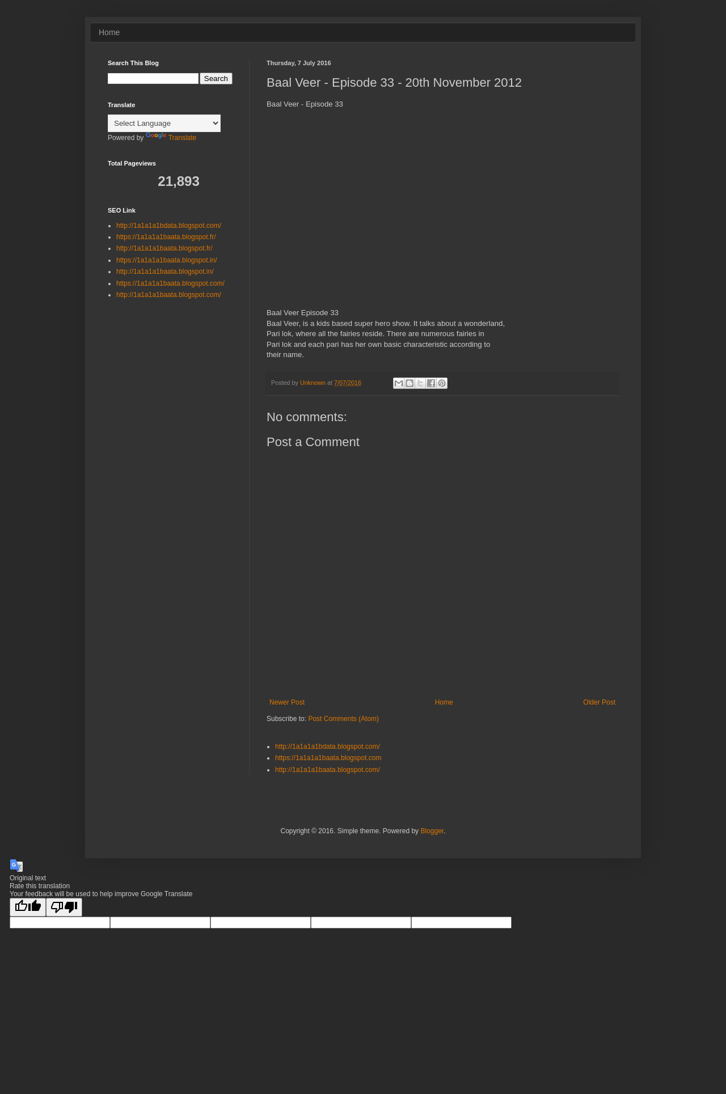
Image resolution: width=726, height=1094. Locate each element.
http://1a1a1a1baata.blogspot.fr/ (164, 248)
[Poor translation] (64, 907)
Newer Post (287, 702)
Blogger (432, 831)
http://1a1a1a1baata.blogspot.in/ (164, 271)
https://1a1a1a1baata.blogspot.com (328, 758)
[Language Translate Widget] (164, 123)
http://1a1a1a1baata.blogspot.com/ (327, 770)
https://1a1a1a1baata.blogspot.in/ (166, 260)
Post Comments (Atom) (343, 719)
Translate (171, 138)
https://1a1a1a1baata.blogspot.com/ (170, 283)
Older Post (599, 702)
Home (109, 32)
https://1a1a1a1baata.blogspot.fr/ (166, 237)
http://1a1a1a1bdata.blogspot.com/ (327, 746)
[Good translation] (28, 907)
